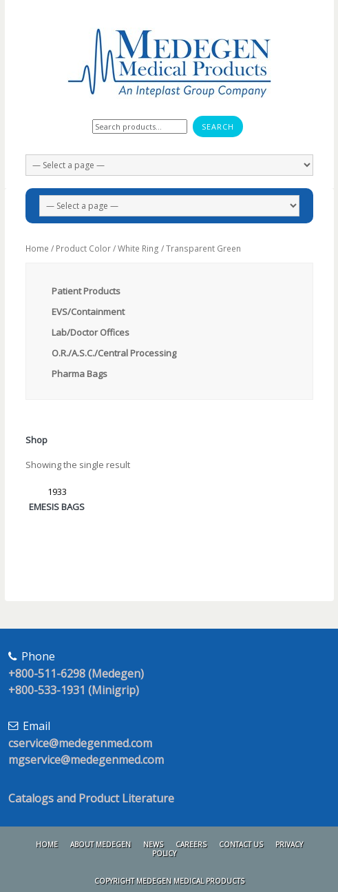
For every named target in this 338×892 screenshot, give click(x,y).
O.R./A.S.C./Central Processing (114, 353)
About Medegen (100, 844)
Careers (191, 844)
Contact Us (241, 844)
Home (37, 248)
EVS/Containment (88, 311)
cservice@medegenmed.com (80, 743)
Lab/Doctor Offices (90, 332)
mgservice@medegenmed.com (86, 759)
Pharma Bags (79, 373)
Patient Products (86, 291)
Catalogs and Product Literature (91, 798)
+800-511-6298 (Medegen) (76, 673)
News (153, 844)
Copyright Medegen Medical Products (169, 881)
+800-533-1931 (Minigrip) (73, 690)
